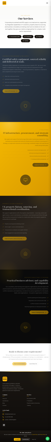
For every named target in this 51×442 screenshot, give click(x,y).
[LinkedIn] (4, 425)
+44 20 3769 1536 (9, 417)
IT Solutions (28, 36)
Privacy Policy (43, 434)
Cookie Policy (35, 434)
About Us (5, 398)
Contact (5, 405)
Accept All (17, 439)
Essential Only (26, 439)
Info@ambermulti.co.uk (10, 414)
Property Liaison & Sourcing (33, 403)
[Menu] (47, 3)
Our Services (5, 400)
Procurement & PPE (14, 36)
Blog (4, 403)
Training (25, 40)
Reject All (34, 439)
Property (39, 36)
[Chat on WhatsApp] (47, 438)
